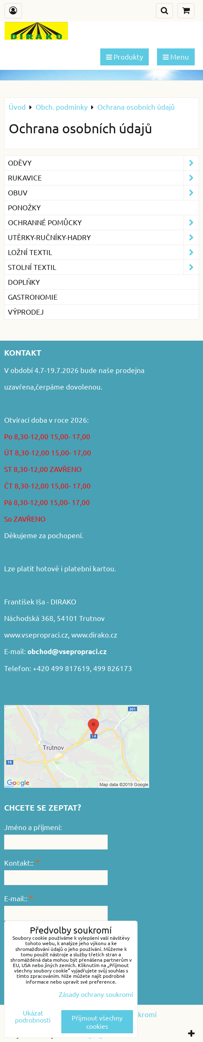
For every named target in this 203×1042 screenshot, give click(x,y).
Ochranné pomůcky (103, 222)
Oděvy (103, 163)
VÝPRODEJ (26, 311)
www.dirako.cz (94, 634)
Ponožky (24, 207)
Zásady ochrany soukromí (96, 994)
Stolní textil (103, 267)
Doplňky (24, 281)
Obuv (103, 192)
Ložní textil (103, 252)
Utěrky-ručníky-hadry (103, 237)
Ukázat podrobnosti (33, 1016)
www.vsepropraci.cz (36, 634)
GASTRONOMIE (33, 296)
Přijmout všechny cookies (97, 1021)
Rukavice (103, 178)
